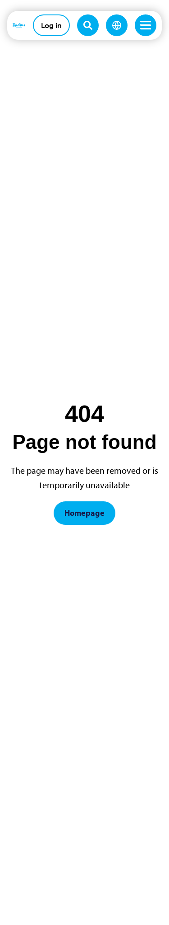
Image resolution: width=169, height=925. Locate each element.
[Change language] (117, 25)
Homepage (84, 513)
